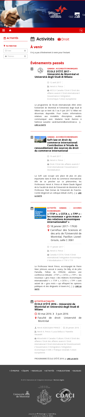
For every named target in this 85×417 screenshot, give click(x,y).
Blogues (77, 371)
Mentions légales (59, 380)
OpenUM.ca (52, 414)
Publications (63, 371)
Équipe (25, 371)
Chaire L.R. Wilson (47, 416)
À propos (15, 371)
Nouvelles (37, 371)
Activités (49, 371)
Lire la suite (72, 359)
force (42, 414)
